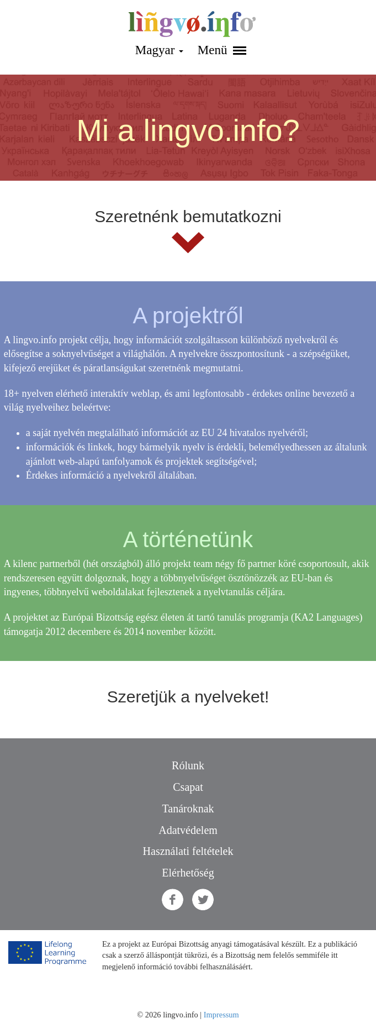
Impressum (221, 1014)
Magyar (159, 50)
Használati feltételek (188, 851)
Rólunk (188, 765)
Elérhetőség (188, 873)
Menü (222, 50)
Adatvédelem (188, 830)
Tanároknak (188, 808)
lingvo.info (192, 24)
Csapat (188, 787)
